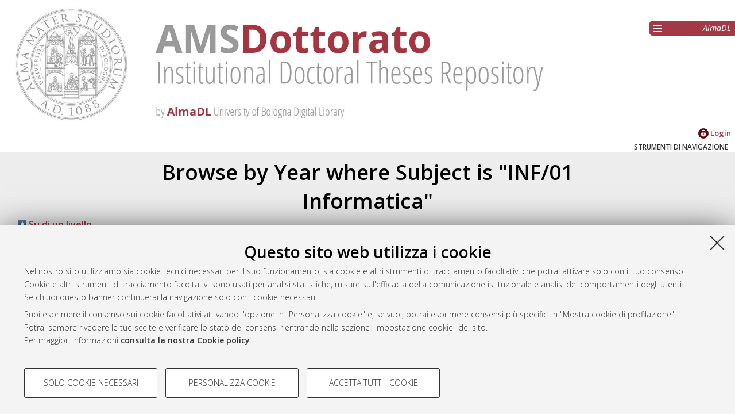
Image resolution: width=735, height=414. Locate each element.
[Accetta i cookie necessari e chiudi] (717, 242)
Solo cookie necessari (91, 382)
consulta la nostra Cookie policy (185, 340)
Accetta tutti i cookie (373, 382)
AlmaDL (717, 27)
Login (714, 133)
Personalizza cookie (232, 382)
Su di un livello (55, 224)
